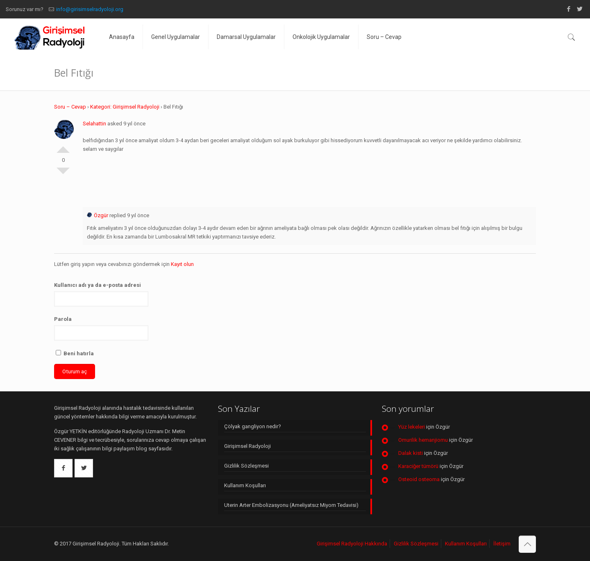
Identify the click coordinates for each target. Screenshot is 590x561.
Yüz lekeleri (411, 427)
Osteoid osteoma (419, 479)
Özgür (97, 215)
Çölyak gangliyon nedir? (252, 426)
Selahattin (94, 123)
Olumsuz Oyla (63, 174)
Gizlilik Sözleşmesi (246, 466)
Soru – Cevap (70, 107)
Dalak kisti (410, 453)
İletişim (502, 544)
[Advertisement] (309, 177)
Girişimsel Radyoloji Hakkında (352, 544)
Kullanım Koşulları (245, 485)
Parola (63, 319)
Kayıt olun (182, 264)
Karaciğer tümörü (418, 466)
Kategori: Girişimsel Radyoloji (124, 107)
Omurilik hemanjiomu (423, 440)
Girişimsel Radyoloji (247, 446)
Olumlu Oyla (63, 146)
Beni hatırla (75, 353)
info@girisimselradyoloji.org (89, 9)
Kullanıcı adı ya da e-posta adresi (97, 285)
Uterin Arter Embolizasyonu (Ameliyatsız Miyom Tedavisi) (291, 505)
